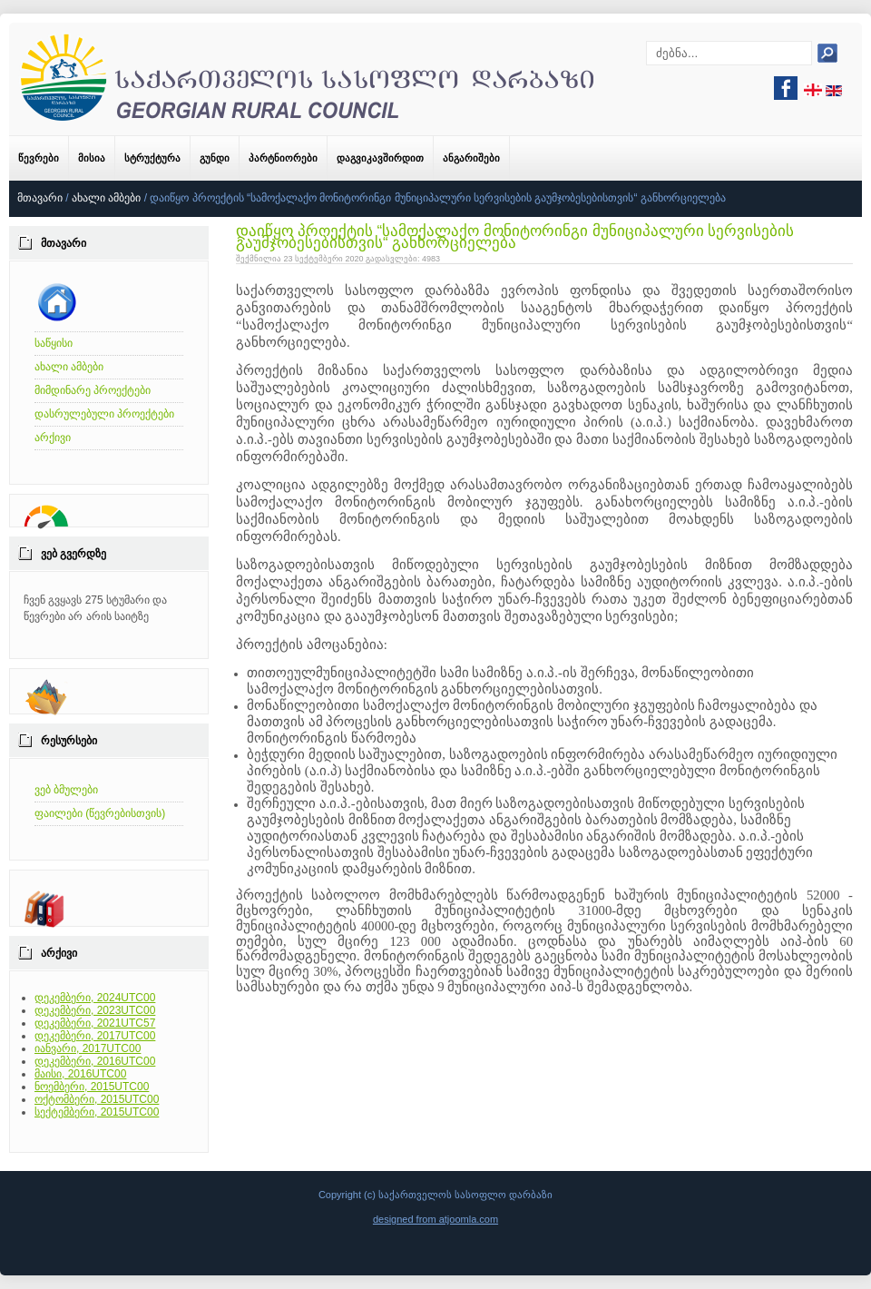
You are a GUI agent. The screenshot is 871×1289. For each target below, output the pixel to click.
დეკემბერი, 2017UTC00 (94, 1035)
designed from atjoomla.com (435, 1219)
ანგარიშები (471, 158)
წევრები (38, 158)
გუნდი (215, 158)
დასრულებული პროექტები (104, 414)
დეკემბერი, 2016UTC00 (94, 1061)
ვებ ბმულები (66, 789)
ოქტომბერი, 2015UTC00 (96, 1099)
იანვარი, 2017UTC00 (87, 1048)
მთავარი (40, 198)
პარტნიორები (283, 158)
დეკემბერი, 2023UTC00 (94, 1010)
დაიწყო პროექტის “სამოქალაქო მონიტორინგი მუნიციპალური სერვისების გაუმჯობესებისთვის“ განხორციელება (515, 236)
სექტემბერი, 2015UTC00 (96, 1112)
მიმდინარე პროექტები (92, 390)
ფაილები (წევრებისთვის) (99, 813)
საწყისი (53, 343)
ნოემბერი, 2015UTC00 (91, 1086)
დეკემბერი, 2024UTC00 (94, 997)
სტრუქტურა (152, 158)
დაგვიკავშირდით (380, 158)
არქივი (52, 437)
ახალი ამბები (106, 198)
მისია (91, 158)
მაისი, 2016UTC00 (80, 1074)
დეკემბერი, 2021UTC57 (94, 1023)
